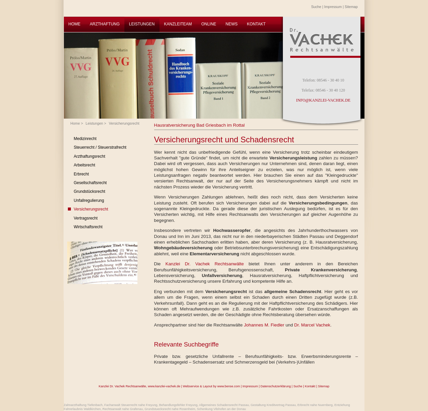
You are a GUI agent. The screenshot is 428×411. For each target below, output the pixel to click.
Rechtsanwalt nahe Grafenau (122, 409)
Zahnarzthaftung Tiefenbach (83, 405)
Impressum (333, 7)
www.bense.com (228, 386)
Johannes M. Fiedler (264, 324)
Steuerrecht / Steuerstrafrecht (100, 147)
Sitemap (351, 7)
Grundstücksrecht (89, 191)
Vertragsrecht (86, 218)
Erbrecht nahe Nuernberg (315, 405)
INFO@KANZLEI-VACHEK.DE (323, 100)
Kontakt (310, 386)
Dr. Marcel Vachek (312, 324)
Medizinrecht (85, 138)
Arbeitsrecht (84, 165)
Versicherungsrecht (124, 123)
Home (75, 123)
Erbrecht (81, 174)
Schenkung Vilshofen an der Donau (221, 409)
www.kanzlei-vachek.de (164, 386)
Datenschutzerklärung (275, 386)
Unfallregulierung (89, 200)
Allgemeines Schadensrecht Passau (224, 405)
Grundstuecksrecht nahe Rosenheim (169, 409)
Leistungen (94, 123)
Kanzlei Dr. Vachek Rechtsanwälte (207, 263)
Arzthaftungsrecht (89, 156)
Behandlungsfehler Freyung (178, 405)
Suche (316, 7)
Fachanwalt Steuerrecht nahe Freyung (130, 405)
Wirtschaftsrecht (88, 227)
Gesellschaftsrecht (90, 182)
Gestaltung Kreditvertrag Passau (273, 405)
